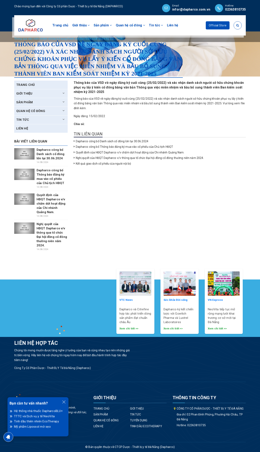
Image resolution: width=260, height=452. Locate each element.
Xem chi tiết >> (129, 328)
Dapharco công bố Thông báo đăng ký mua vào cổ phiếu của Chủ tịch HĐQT (124, 146)
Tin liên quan (88, 134)
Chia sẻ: (79, 124)
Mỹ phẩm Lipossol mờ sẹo (32, 426)
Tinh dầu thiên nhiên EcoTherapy (36, 421)
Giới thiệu (81, 25)
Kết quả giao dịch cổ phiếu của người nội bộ (103, 163)
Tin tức (156, 25)
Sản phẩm (103, 25)
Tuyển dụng (138, 420)
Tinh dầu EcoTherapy (146, 426)
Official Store (218, 25)
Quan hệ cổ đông (130, 25)
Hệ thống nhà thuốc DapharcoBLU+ (38, 411)
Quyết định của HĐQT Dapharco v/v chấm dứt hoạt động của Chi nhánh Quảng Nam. (130, 152)
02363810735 (235, 9)
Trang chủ (60, 25)
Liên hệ (172, 25)
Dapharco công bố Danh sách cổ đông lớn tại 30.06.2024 (112, 141)
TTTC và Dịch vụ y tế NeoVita (34, 416)
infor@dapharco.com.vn (191, 9)
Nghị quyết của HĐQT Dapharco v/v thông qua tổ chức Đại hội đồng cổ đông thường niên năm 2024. (140, 158)
